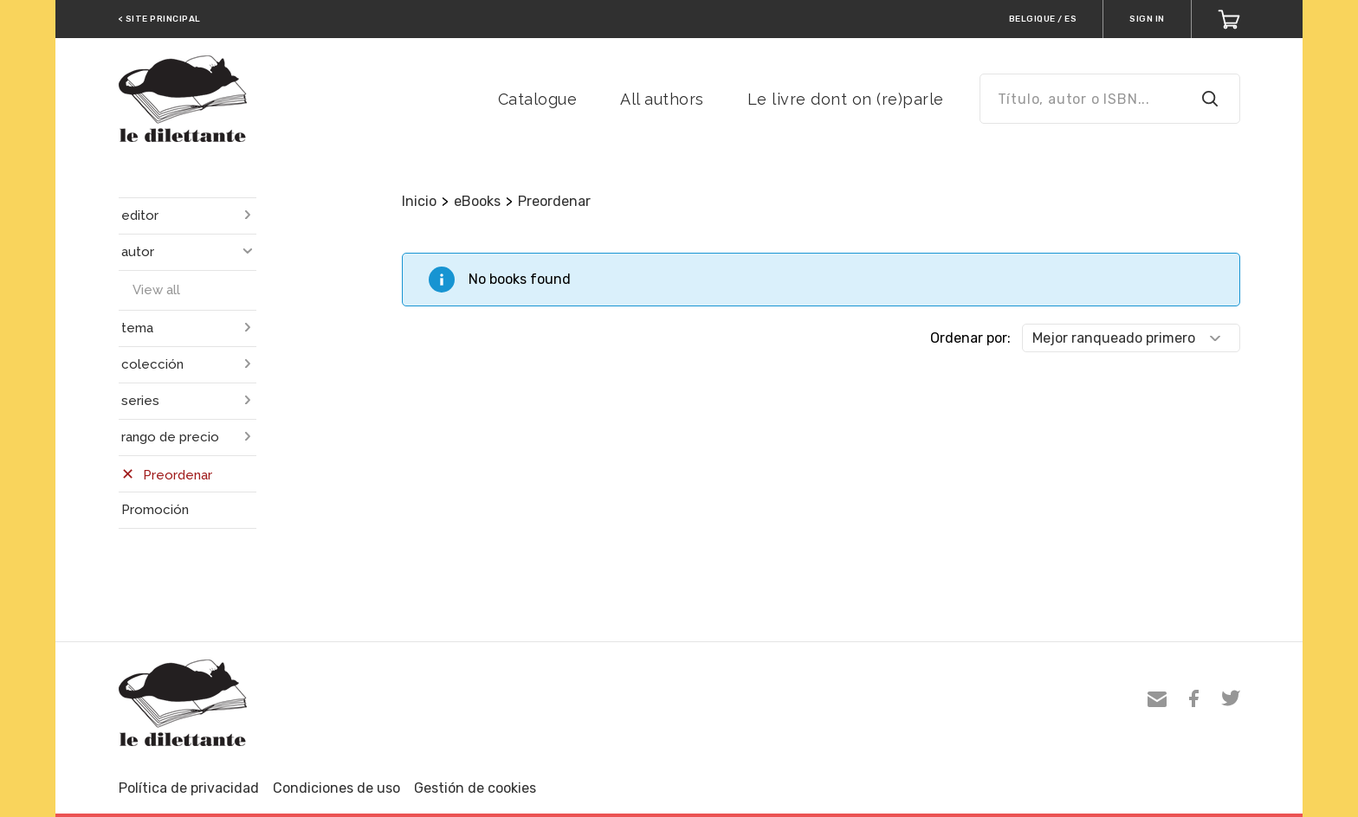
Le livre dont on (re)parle (845, 99)
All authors (662, 99)
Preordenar (554, 201)
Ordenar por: (970, 338)
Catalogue (538, 99)
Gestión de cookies (475, 788)
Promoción (155, 510)
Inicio (419, 201)
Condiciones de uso (336, 788)
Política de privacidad (189, 788)
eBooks (477, 201)
